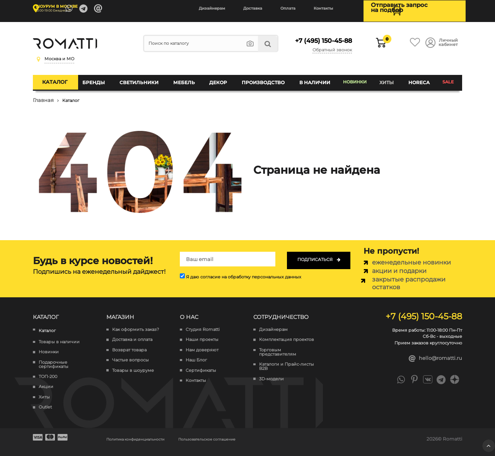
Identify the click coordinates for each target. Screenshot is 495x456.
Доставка (252, 8)
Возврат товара (129, 344)
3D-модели (271, 373)
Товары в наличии (59, 336)
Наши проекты (202, 334)
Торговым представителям (277, 346)
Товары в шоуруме (133, 364)
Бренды (101, 79)
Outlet (45, 401)
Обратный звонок (333, 45)
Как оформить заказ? (135, 323)
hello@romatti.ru (436, 352)
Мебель (188, 79)
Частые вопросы (130, 354)
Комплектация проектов (286, 334)
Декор (220, 79)
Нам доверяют (202, 344)
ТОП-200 (48, 370)
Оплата (287, 8)
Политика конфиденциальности (145, 433)
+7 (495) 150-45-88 (321, 38)
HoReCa (418, 79)
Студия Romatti (203, 323)
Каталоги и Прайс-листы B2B (286, 360)
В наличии (312, 79)
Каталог (63, 79)
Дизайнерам (212, 8)
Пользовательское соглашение (237, 433)
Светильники (144, 79)
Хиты (388, 79)
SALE (447, 79)
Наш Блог (196, 354)
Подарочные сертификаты (53, 358)
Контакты (323, 8)
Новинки (354, 79)
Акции (46, 381)
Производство (263, 79)
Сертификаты (201, 364)
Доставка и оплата (132, 334)
